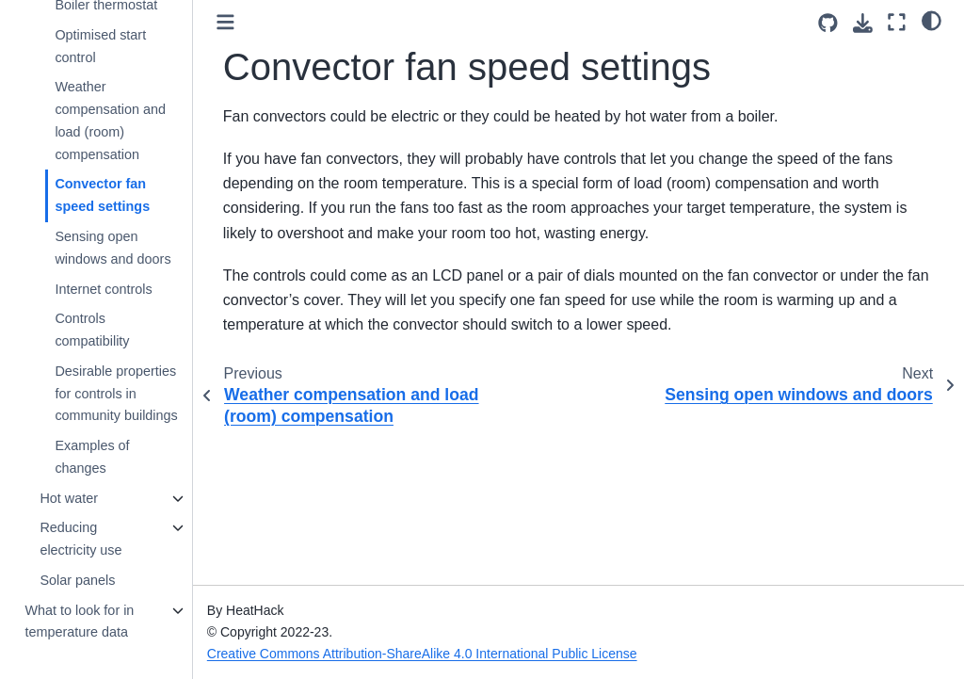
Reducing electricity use (80, 539)
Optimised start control (100, 46)
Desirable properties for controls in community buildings (116, 394)
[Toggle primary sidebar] (225, 22)
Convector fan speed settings (102, 195)
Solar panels (77, 580)
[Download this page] (862, 23)
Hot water (69, 498)
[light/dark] (931, 20)
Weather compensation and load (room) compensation (110, 120)
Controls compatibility (92, 329)
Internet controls (103, 289)
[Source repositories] (828, 23)
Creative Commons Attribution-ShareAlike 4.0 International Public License (422, 653)
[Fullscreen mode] (896, 22)
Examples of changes (92, 457)
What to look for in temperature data (79, 621)
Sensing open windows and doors (112, 248)
